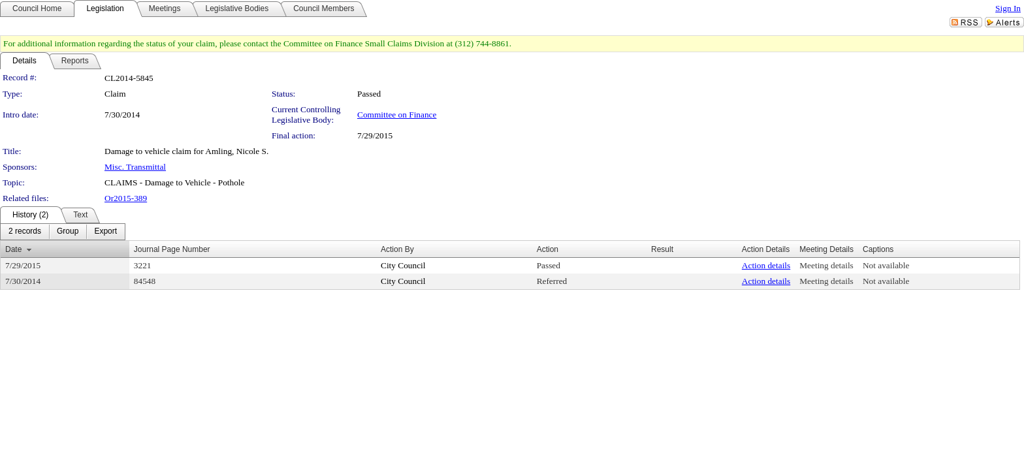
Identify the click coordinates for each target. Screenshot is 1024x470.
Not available (886, 265)
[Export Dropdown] (105, 232)
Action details (766, 265)
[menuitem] (25, 232)
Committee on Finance (396, 114)
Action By (397, 249)
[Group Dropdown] (67, 232)
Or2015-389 (125, 198)
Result (662, 249)
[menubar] (62, 231)
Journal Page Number (172, 249)
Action (547, 249)
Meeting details (826, 265)
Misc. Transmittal (135, 167)
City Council (403, 265)
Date (13, 249)
